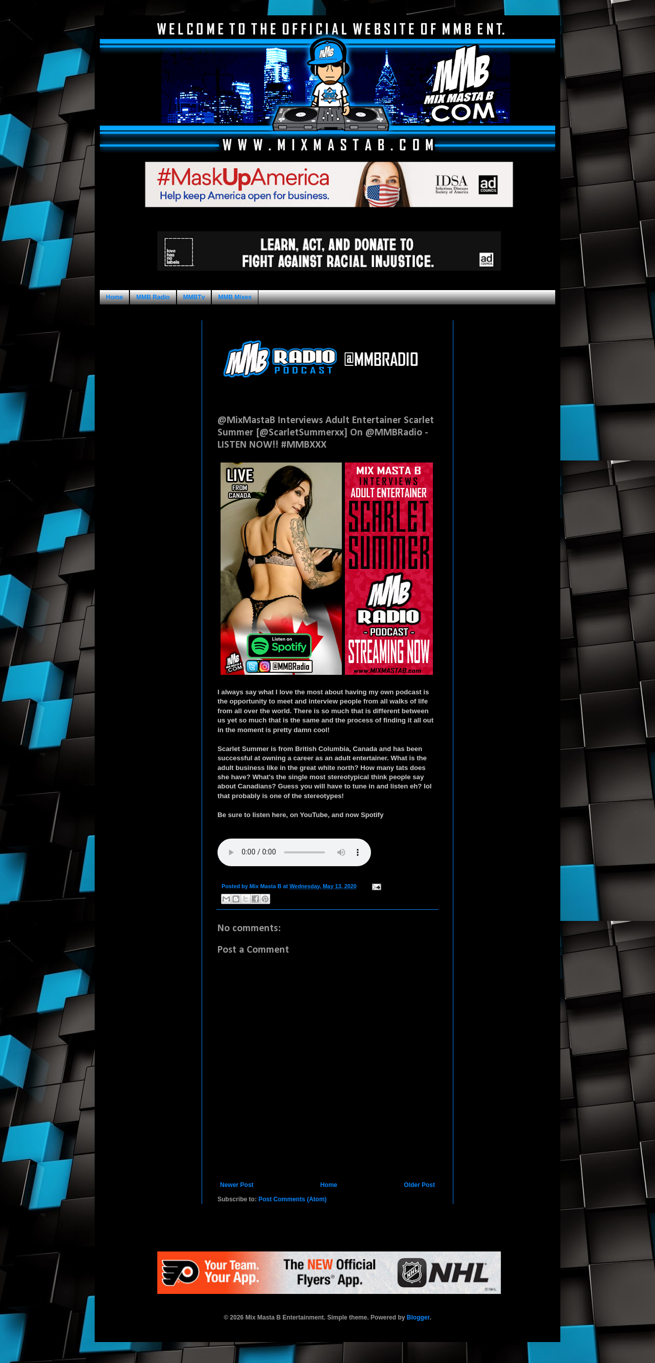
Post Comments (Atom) (292, 1199)
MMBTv (194, 297)
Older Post (419, 1185)
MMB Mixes (234, 297)
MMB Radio (152, 297)
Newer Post (236, 1185)
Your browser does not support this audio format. (294, 852)
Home (114, 297)
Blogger (418, 1317)
